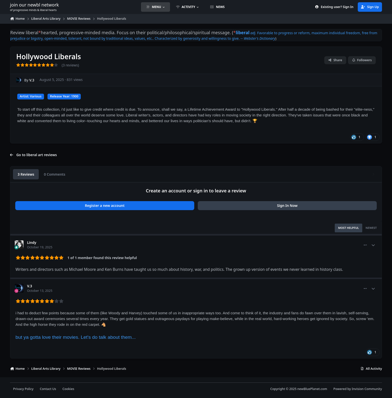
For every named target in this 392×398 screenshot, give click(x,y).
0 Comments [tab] (54, 174)
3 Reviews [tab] (26, 174)
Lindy (31, 242)
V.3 (31, 80)
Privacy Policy (23, 389)
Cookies (68, 389)
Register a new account (104, 205)
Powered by (358, 389)
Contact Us (48, 389)
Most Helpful (348, 228)
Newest (371, 228)
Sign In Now (287, 205)
